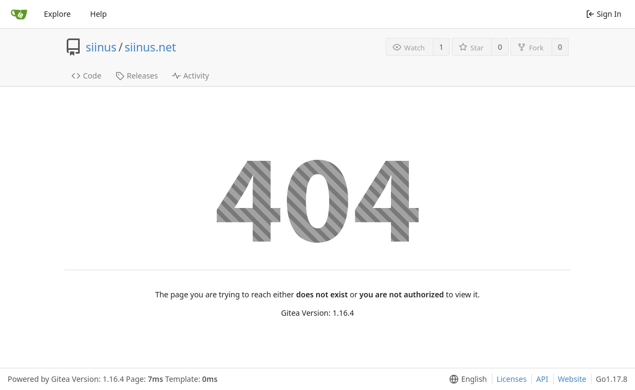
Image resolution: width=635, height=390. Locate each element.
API (542, 379)
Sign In (604, 14)
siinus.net (150, 47)
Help (98, 14)
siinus (101, 47)
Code (86, 75)
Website (572, 379)
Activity (190, 75)
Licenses (512, 379)
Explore (57, 14)
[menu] (466, 379)
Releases (137, 75)
